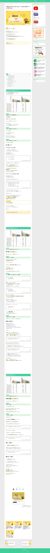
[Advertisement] (18, 67)
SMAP (25, 506)
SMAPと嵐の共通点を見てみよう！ (11, 75)
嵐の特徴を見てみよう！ (10, 83)
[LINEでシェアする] (22, 489)
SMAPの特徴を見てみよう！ (10, 79)
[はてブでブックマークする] (19, 489)
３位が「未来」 (10, 85)
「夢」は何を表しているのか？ (12, 77)
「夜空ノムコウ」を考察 (11, 82)
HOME (25, 549)
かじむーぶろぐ (8, 1)
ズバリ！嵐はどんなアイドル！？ (12, 84)
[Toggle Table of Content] (29, 74)
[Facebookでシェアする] (16, 489)
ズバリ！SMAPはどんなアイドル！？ (12, 80)
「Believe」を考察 (10, 86)
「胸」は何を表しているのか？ (12, 78)
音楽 (30, 505)
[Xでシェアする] (13, 489)
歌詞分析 (28, 505)
